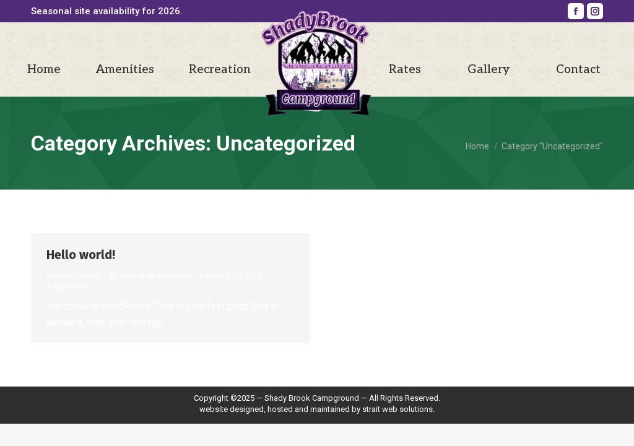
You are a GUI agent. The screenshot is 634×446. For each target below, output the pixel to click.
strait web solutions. (398, 409)
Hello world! (80, 254)
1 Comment (66, 286)
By (149, 275)
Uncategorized (73, 275)
